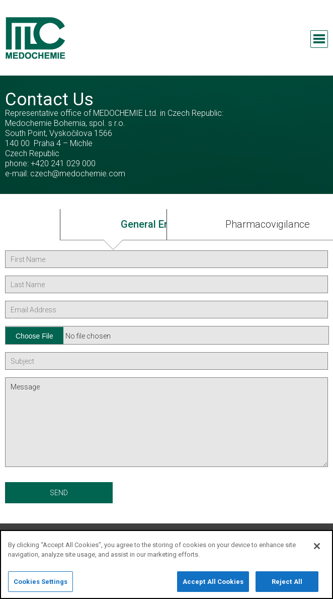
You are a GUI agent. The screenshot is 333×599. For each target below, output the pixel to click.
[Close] (317, 551)
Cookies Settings (40, 586)
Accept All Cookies (213, 586)
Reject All (287, 586)
